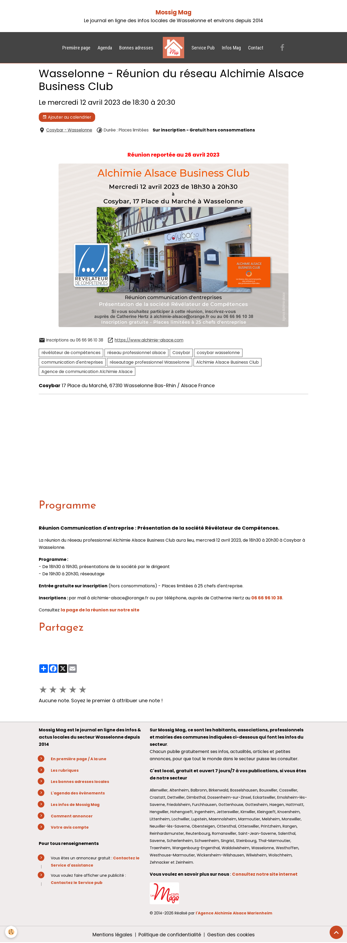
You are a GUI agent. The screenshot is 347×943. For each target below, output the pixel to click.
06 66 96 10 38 (266, 598)
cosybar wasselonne (218, 353)
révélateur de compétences (71, 353)
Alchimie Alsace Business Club (227, 362)
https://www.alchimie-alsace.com (149, 340)
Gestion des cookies (231, 934)
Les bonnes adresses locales (80, 781)
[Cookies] (11, 932)
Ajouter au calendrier (67, 117)
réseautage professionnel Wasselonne (150, 362)
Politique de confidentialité (169, 934)
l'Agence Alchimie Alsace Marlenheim (234, 913)
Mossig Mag (173, 12)
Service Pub (203, 48)
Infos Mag (231, 48)
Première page (76, 48)
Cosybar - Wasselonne (69, 130)
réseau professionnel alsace (136, 353)
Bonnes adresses (136, 48)
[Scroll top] (336, 932)
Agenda (105, 48)
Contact (255, 48)
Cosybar (181, 353)
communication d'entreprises (72, 362)
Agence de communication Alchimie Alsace (87, 371)
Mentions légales (111, 934)
